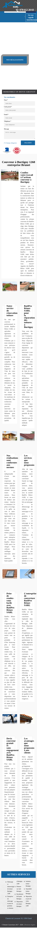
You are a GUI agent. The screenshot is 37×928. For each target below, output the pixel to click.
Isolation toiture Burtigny (28, 884)
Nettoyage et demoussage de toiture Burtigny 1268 (10, 887)
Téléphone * (7, 121)
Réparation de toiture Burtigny (19, 904)
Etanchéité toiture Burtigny (29, 891)
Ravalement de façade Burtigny (19, 896)
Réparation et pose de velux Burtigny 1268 (29, 901)
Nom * (6, 100)
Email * (6, 114)
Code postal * (8, 107)
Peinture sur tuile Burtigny (19, 889)
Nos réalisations (14, 60)
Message (6, 129)
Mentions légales (30, 925)
